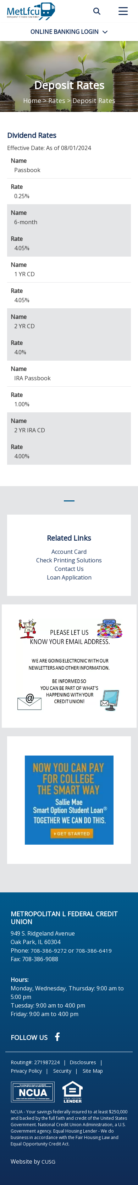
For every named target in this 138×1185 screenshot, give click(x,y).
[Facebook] (57, 1036)
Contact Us (69, 569)
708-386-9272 (49, 950)
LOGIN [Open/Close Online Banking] (65, 32)
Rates (56, 100)
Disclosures (83, 1062)
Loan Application (69, 577)
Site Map (93, 1070)
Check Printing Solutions (69, 560)
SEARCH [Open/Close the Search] (97, 11)
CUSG (48, 1161)
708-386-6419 (94, 950)
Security (62, 1070)
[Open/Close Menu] (123, 11)
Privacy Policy (26, 1070)
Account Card (69, 552)
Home (32, 100)
